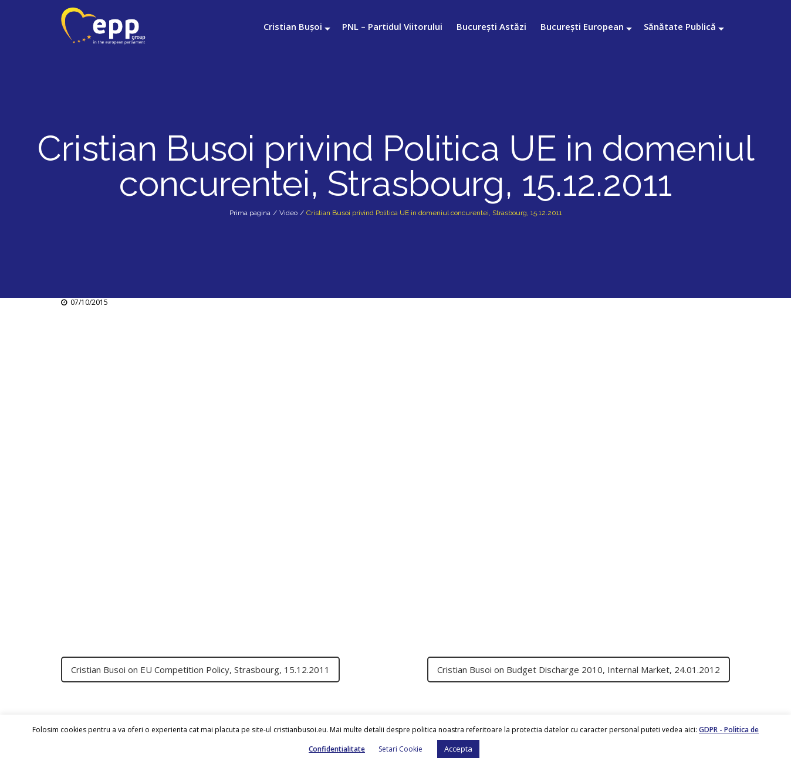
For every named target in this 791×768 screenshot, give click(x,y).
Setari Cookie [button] (400, 749)
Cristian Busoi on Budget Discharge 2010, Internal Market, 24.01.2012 (578, 669)
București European (582, 26)
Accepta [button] (458, 748)
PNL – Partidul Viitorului (392, 26)
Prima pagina (250, 213)
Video (288, 213)
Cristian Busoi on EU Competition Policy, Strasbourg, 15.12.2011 (200, 669)
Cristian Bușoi (292, 26)
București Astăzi (491, 26)
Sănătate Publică (680, 26)
